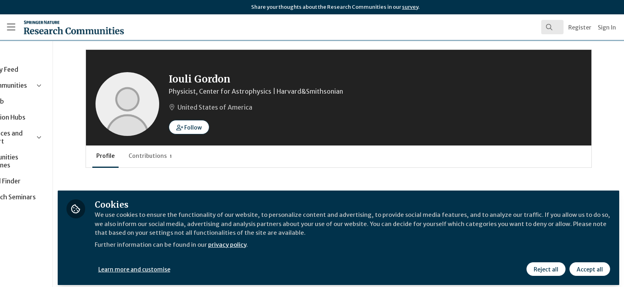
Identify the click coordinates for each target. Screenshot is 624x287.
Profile (147, 155)
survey (410, 7)
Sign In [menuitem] (607, 27)
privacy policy (283, 241)
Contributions (192, 155)
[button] (231, 127)
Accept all (589, 265)
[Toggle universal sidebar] (11, 27)
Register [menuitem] (579, 27)
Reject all (545, 265)
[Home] (64, 27)
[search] (552, 27)
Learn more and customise (184, 265)
